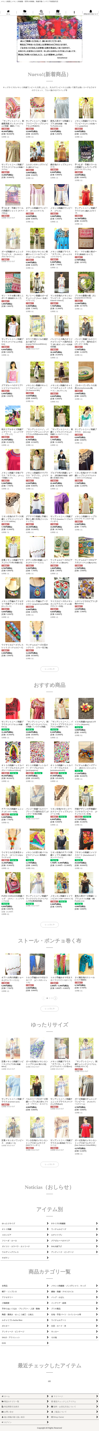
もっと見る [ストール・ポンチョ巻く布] (49, 1009)
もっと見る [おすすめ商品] (49, 925)
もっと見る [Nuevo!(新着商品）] (49, 669)
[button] (41, 12)
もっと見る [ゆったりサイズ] (49, 1164)
